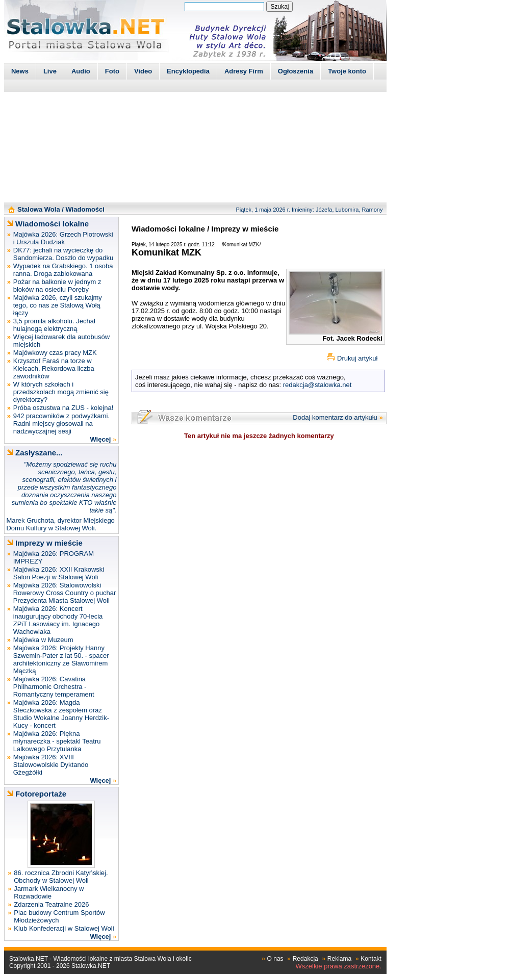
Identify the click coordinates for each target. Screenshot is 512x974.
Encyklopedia (188, 71)
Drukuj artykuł (357, 358)
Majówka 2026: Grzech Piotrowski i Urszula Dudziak (63, 238)
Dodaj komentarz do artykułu (335, 417)
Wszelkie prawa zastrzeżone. (338, 966)
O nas (275, 958)
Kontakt (371, 958)
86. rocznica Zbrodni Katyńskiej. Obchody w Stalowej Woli (61, 876)
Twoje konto (347, 71)
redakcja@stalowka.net (317, 385)
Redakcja (305, 958)
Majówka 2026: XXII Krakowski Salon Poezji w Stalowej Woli (58, 573)
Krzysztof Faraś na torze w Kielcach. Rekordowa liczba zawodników (53, 368)
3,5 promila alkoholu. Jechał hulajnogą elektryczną (54, 324)
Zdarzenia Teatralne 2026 (51, 904)
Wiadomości (84, 209)
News (20, 71)
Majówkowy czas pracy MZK (55, 352)
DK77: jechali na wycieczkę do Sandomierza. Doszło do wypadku (63, 254)
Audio (80, 71)
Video (143, 71)
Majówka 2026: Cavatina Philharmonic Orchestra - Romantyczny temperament (53, 686)
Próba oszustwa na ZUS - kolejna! (63, 408)
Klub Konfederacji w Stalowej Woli (64, 928)
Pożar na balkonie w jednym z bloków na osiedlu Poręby (57, 285)
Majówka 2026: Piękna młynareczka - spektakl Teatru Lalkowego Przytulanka (57, 741)
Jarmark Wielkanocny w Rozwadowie (49, 892)
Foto (112, 71)
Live (50, 71)
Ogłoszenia (295, 71)
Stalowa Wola (38, 209)
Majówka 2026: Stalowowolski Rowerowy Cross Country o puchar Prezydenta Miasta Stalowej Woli (64, 592)
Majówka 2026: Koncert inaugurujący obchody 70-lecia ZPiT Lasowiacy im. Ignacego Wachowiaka (58, 620)
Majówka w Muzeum (43, 640)
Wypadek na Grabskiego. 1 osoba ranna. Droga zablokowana (63, 269)
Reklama (339, 958)
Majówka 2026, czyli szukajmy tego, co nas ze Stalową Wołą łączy (57, 305)
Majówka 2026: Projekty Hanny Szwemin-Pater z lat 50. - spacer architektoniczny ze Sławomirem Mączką (61, 659)
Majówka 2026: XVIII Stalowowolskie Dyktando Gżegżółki (50, 764)
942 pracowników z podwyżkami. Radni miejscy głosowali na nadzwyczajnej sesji (61, 423)
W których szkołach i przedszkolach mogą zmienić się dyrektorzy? (61, 391)
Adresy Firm (243, 71)
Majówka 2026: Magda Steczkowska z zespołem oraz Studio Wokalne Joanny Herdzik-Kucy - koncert (61, 714)
